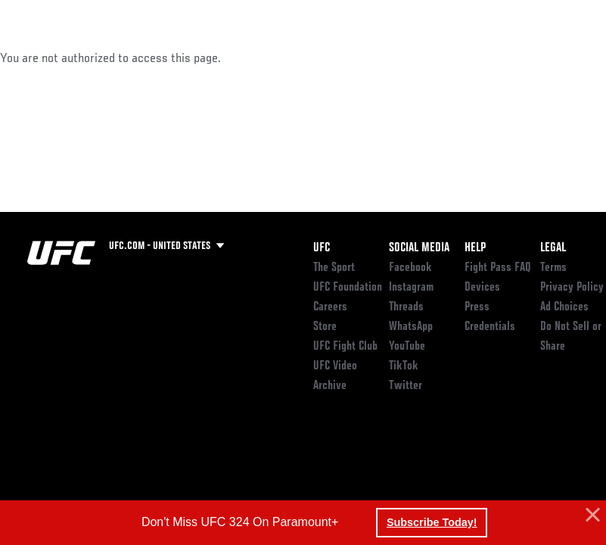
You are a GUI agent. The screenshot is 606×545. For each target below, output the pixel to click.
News (232, 57)
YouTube (407, 346)
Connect (314, 57)
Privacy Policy (572, 287)
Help (475, 248)
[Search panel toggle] (557, 57)
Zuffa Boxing (448, 57)
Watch (375, 57)
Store (325, 327)
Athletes (172, 57)
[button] (591, 515)
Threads (406, 307)
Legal (553, 248)
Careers (330, 307)
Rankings (105, 57)
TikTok (403, 366)
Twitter (405, 386)
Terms (553, 268)
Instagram (411, 287)
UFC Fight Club (345, 346)
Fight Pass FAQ (498, 268)
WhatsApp (411, 327)
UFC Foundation (347, 287)
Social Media (419, 248)
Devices (482, 287)
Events (41, 57)
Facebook (410, 268)
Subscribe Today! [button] (432, 522)
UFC (321, 248)
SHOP (515, 57)
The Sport (334, 268)
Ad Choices (564, 307)
